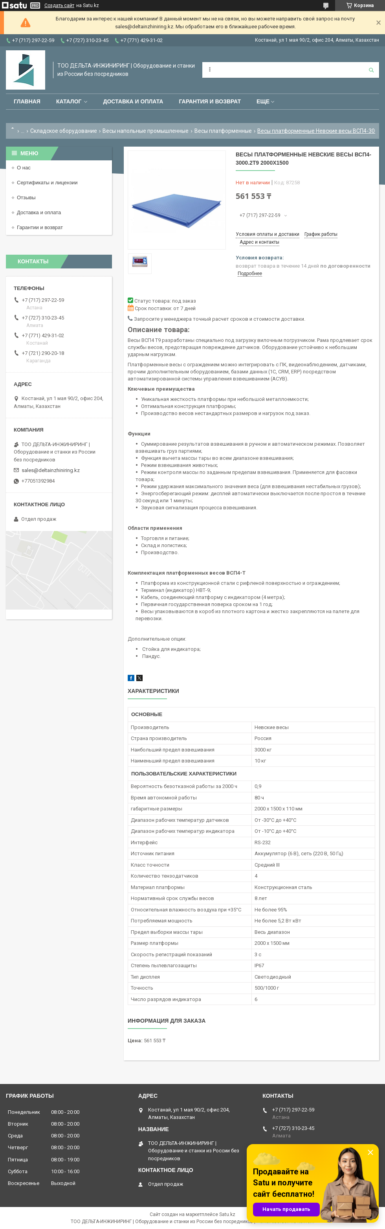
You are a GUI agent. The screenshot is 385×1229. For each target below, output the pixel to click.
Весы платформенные (223, 131)
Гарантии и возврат (40, 227)
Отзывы (26, 197)
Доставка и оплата (133, 101)
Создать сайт (59, 5)
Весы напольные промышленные (146, 131)
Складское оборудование (63, 131)
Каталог (69, 101)
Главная (27, 101)
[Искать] (371, 70)
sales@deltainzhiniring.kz (51, 470)
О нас (24, 168)
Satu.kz (227, 1214)
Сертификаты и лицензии (47, 183)
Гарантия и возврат (210, 101)
